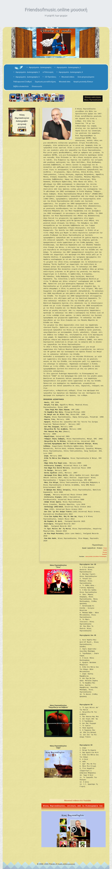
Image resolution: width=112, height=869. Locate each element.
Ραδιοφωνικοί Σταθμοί (22, 81)
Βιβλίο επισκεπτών (21, 86)
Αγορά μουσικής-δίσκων (83, 81)
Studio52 (104, 554)
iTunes (105, 548)
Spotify (105, 550)
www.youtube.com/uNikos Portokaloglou (96, 556)
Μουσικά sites (64, 81)
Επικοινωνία (37, 86)
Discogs (105, 552)
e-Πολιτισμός (48, 72)
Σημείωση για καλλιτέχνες (45, 81)
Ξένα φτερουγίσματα (85, 77)
